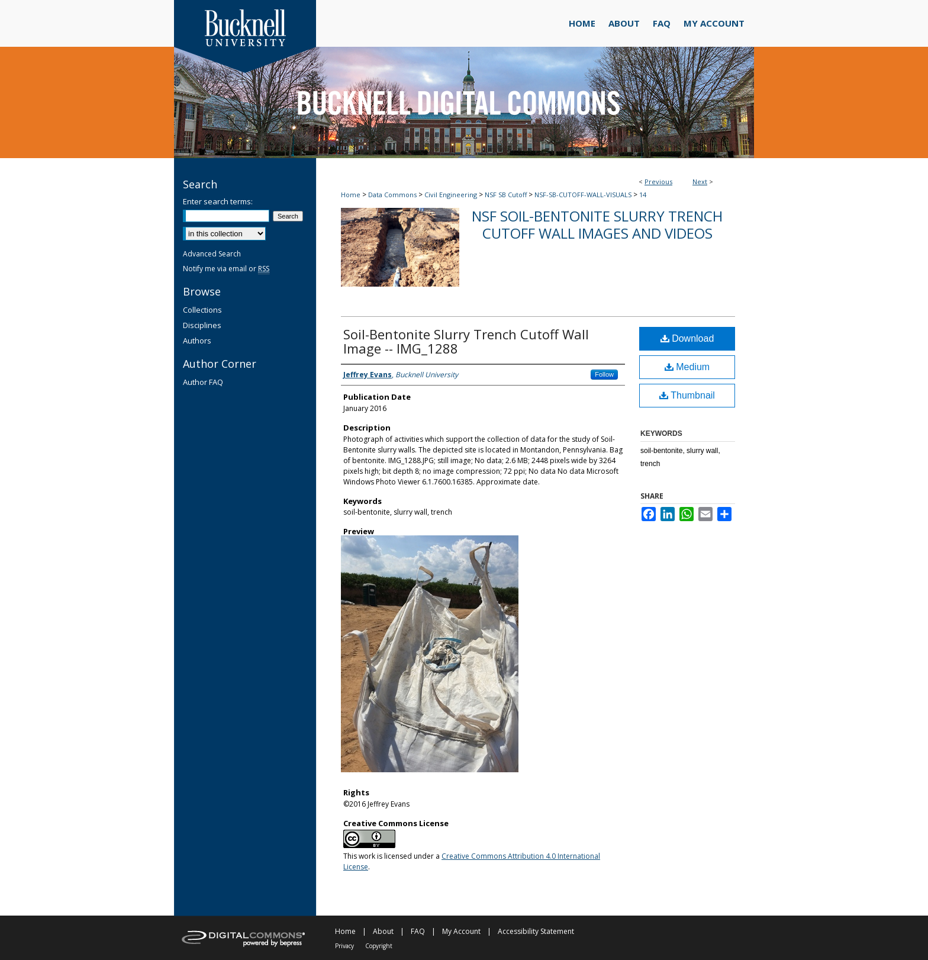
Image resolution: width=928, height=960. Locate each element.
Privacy (344, 946)
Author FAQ (203, 382)
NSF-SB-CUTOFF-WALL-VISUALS (582, 194)
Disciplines (202, 325)
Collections (202, 309)
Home (350, 194)
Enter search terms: (218, 201)
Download (687, 338)
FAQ (418, 931)
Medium (687, 367)
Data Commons (392, 194)
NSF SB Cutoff (506, 194)
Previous (658, 181)
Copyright (378, 946)
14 (642, 194)
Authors (197, 340)
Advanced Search (212, 254)
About (383, 931)
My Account (461, 931)
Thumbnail (687, 395)
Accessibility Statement (536, 931)
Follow (604, 374)
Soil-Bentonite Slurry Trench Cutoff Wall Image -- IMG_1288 (466, 341)
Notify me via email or (226, 269)
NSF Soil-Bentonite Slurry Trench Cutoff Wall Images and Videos (597, 224)
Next (699, 181)
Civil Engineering (450, 194)
